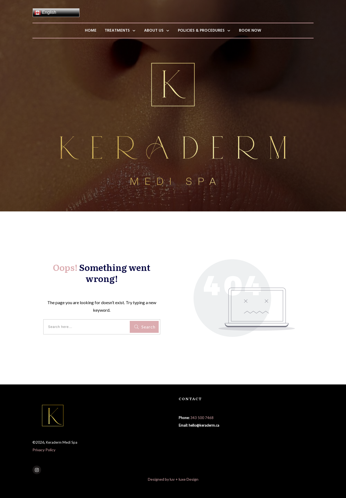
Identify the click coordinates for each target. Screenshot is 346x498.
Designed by (159, 479)
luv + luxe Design (184, 479)
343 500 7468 (202, 418)
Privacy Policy (43, 449)
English (45, 12)
